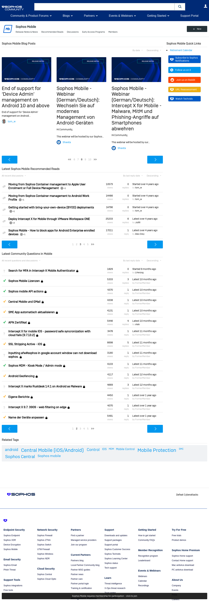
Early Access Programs (93, 32)
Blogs (66, 15)
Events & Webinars (121, 15)
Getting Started (156, 15)
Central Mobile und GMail (24, 302)
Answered (4, 280)
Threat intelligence (113, 583)
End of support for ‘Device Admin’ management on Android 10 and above (26, 97)
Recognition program (148, 556)
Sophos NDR (43, 558)
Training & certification (81, 588)
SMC (181, 448)
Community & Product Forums (29, 15)
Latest (145, 218)
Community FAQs (146, 540)
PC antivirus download (182, 570)
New (199, 29)
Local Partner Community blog (85, 565)
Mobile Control (125, 449)
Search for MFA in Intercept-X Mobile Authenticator (41, 271)
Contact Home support (182, 560)
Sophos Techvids (112, 554)
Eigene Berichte (18, 397)
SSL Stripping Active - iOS (25, 344)
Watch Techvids (181, 98)
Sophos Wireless (45, 554)
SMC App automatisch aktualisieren (31, 312)
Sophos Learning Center (116, 558)
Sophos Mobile (11, 549)
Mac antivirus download (183, 565)
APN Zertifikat (17, 322)
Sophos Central (20, 456)
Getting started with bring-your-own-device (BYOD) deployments (51, 207)
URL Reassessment (183, 89)
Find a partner (77, 535)
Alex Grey (139, 234)
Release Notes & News (27, 32)
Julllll (137, 222)
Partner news (77, 574)
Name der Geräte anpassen (26, 418)
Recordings (143, 585)
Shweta (67, 142)
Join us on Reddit (182, 80)
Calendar (142, 581)
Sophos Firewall (44, 535)
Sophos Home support (182, 556)
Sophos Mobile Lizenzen (24, 281)
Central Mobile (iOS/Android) (52, 450)
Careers (175, 599)
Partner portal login (80, 583)
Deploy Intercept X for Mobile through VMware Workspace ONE (49, 219)
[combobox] (104, 6)
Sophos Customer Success (117, 549)
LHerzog (139, 272)
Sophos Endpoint (12, 535)
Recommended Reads (52, 32)
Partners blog (77, 560)
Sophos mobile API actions (25, 291)
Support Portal (189, 15)
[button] (180, 6)
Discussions (73, 32)
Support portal (111, 544)
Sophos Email (10, 565)
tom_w (12, 121)
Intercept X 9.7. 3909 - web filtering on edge (37, 407)
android (11, 449)
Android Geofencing (21, 376)
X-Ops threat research (114, 588)
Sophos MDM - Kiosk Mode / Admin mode (35, 366)
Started (145, 184)
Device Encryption (12, 544)
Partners (89, 15)
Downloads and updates (115, 535)
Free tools (8, 590)
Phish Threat (10, 570)
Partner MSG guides (80, 570)
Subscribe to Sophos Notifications (184, 59)
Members (112, 32)
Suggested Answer (4, 301)
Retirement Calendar (181, 50)
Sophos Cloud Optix (46, 579)
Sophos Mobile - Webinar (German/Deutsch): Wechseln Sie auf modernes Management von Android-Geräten (78, 105)
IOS (104, 449)
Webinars (142, 576)
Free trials (176, 535)
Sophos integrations (13, 585)
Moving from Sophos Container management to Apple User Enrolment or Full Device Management (47, 186)
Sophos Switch (44, 544)
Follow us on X (180, 70)
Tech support (110, 568)
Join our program (79, 544)
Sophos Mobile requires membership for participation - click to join (104, 596)
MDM (111, 448)
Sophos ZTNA (44, 540)
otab (137, 324)
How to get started (146, 535)
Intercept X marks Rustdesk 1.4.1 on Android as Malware (45, 386)
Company (176, 585)
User (205, 6)
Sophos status (111, 563)
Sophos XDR (10, 540)
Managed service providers (83, 540)
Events (175, 590)
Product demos (179, 540)
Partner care (76, 579)
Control (93, 449)
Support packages (113, 540)
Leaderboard (144, 560)
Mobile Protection (157, 450)
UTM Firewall (43, 549)
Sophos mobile (49, 456)
